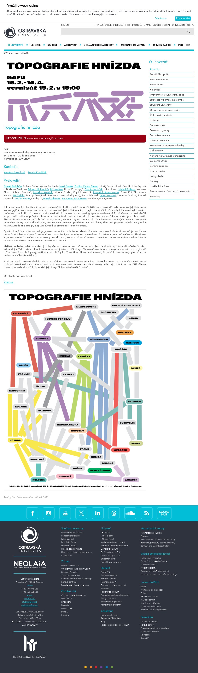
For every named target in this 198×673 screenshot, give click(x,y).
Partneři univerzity (160, 135)
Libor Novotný (108, 195)
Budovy (154, 181)
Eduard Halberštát (38, 189)
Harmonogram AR (109, 582)
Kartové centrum (159, 79)
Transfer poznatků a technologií (155, 571)
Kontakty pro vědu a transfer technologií (159, 574)
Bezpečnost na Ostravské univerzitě (169, 191)
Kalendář (155, 90)
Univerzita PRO (164, 45)
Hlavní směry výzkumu (151, 558)
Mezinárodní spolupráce (151, 533)
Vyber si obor (107, 536)
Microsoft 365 (122, 25)
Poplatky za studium (110, 592)
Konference (156, 84)
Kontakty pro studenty (111, 605)
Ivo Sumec (67, 198)
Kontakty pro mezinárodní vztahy (155, 546)
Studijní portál (161, 25)
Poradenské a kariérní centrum (75, 585)
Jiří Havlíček (56, 189)
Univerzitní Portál (183, 25)
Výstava (8, 282)
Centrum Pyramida (69, 572)
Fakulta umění (67, 539)
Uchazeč (38, 45)
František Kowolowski (106, 192)
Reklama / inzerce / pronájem (154, 610)
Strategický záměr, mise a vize (167, 100)
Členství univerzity (160, 140)
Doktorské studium (109, 549)
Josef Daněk (66, 186)
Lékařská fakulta (68, 546)
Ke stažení (145, 635)
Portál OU (105, 572)
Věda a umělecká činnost (101, 45)
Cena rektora (157, 125)
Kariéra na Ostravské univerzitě (167, 156)
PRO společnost (148, 600)
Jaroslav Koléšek (43, 192)
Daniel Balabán (12, 186)
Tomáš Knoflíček (37, 172)
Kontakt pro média (149, 622)
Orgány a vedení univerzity (165, 110)
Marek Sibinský (52, 198)
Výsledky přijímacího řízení (113, 542)
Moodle (137, 25)
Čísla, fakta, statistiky (162, 115)
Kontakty (155, 196)
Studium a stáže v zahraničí (113, 585)
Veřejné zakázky (159, 166)
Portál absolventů (109, 615)
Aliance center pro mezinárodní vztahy (158, 539)
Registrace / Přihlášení (111, 618)
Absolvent (72, 45)
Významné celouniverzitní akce (167, 95)
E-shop (144, 593)
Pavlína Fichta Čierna (86, 186)
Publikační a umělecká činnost (154, 561)
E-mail (147, 25)
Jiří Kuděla (18, 195)
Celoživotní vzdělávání (150, 603)
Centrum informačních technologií (76, 579)
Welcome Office (158, 161)
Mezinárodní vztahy (135, 45)
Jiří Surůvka (80, 198)
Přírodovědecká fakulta (71, 549)
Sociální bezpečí (159, 74)
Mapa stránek (104, 25)
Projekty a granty (159, 130)
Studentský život (108, 559)
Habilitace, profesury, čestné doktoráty (158, 543)
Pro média (184, 45)
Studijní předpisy (108, 598)
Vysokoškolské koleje (70, 575)
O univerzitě (18, 45)
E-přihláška (106, 532)
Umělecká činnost (148, 565)
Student (54, 45)
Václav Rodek (22, 198)
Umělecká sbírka (159, 186)
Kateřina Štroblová (14, 172)
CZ (62, 25)
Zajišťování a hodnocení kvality (167, 145)
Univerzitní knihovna (70, 566)
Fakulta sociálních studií (71, 532)
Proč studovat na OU (110, 552)
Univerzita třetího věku (151, 606)
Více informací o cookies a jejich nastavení (92, 14)
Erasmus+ (145, 536)
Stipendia (105, 589)
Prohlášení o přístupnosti (152, 590)
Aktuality (25, 53)
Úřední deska (157, 171)
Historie (154, 120)
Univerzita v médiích (150, 631)
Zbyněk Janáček (93, 189)
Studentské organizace (111, 602)
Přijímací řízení (107, 539)
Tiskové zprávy (147, 625)
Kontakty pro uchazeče (111, 562)
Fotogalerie (156, 176)
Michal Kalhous (127, 189)
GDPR (143, 587)
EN (67, 25)
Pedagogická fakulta (70, 536)
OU (5, 53)
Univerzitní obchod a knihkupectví (76, 569)
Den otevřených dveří (110, 555)
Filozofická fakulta (69, 542)
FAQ (103, 622)
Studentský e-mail (109, 575)
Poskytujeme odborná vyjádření (155, 628)
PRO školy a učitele (149, 596)
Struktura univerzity (161, 105)
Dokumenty (156, 150)
